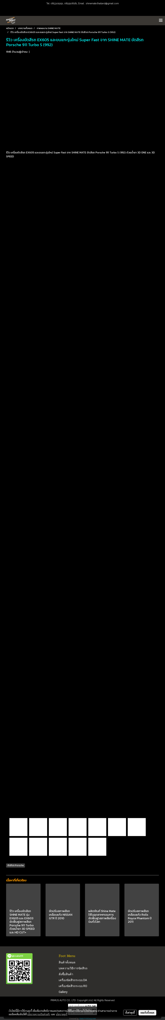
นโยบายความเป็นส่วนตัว (38, 1014)
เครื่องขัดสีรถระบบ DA (73, 980)
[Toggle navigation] (160, 20)
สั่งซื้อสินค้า (66, 974)
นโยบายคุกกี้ (61, 1014)
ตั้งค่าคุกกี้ (130, 1012)
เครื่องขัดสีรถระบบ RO (73, 986)
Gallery (63, 992)
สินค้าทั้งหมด (67, 962)
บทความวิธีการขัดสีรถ (73, 968)
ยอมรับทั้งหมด (147, 1012)
